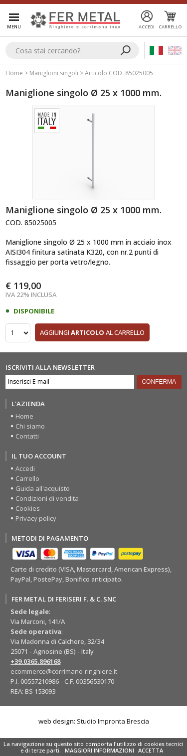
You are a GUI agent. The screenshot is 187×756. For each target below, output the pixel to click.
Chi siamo (30, 426)
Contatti (27, 436)
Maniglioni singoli (53, 73)
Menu (14, 26)
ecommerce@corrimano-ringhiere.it (63, 671)
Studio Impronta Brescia (113, 721)
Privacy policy (35, 518)
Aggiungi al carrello (92, 332)
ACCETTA (150, 750)
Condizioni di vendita (47, 498)
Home (14, 73)
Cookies (27, 508)
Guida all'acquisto (42, 488)
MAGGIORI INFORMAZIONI (99, 750)
